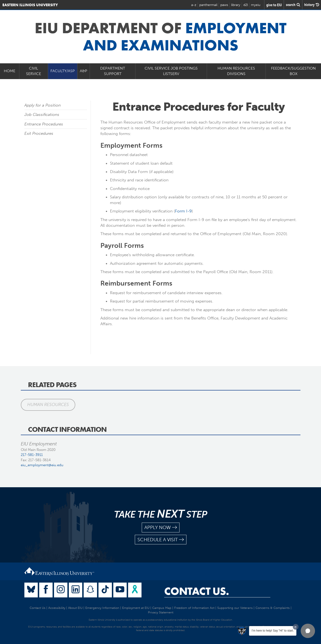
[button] (308, 631)
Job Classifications (41, 114)
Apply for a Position (42, 105)
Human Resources (48, 404)
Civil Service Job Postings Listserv (171, 71)
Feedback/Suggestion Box (293, 71)
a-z (193, 5)
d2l (245, 5)
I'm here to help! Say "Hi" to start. (273, 630)
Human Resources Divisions (236, 71)
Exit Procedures (38, 133)
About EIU (75, 608)
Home (9, 71)
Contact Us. (196, 591)
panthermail (208, 5)
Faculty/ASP (62, 71)
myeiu (255, 5)
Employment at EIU (135, 608)
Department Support (112, 71)
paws (224, 5)
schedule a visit (160, 540)
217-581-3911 (32, 455)
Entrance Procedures (43, 124)
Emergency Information (102, 608)
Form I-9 (183, 211)
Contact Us (37, 608)
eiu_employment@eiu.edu (42, 465)
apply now (160, 527)
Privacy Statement (160, 612)
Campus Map (161, 608)
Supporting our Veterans (235, 608)
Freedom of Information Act (194, 608)
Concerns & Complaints (273, 608)
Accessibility (56, 608)
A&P (83, 71)
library (235, 5)
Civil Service (33, 71)
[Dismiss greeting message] (296, 627)
